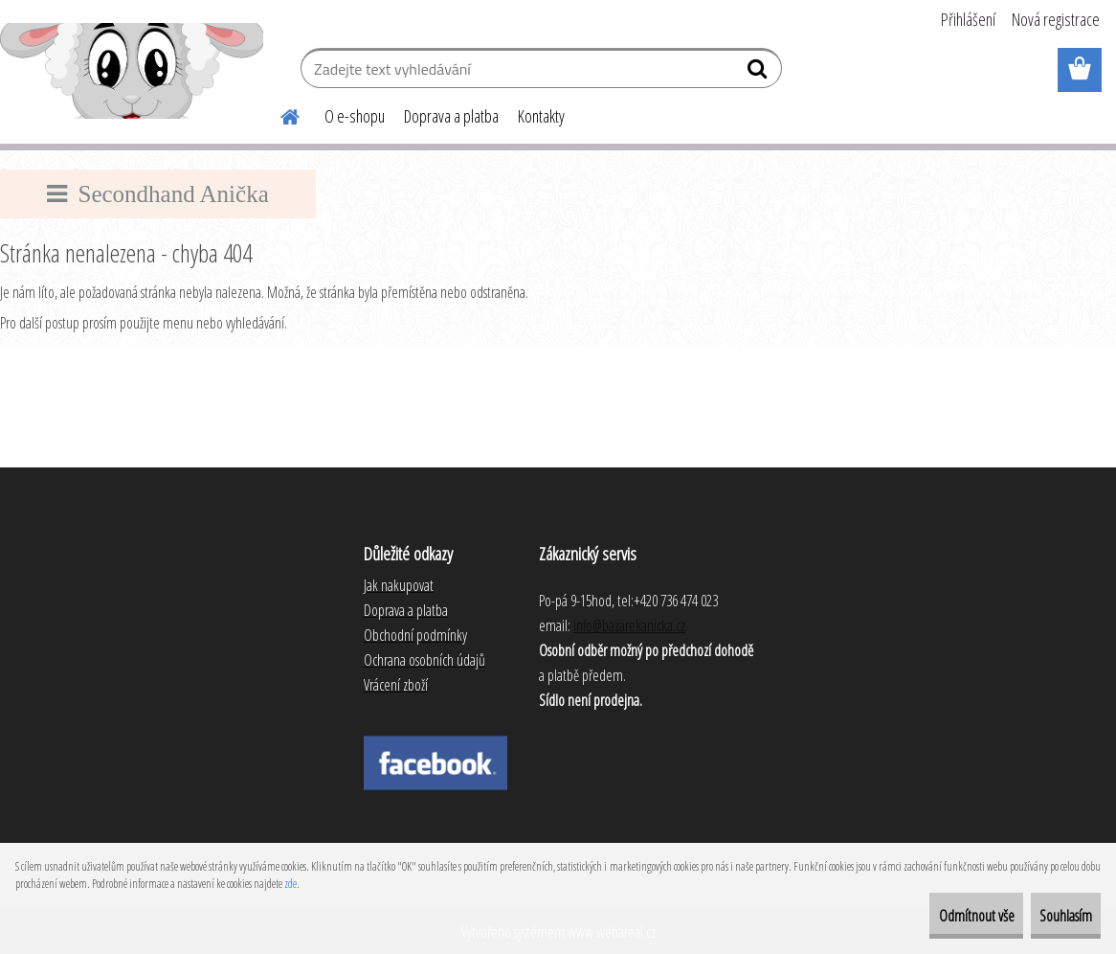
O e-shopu (354, 115)
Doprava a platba (451, 115)
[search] (759, 73)
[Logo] (131, 71)
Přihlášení (968, 19)
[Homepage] (278, 114)
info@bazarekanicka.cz (629, 625)
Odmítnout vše (931, 915)
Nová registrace (1056, 19)
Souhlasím (1050, 915)
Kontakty (541, 115)
